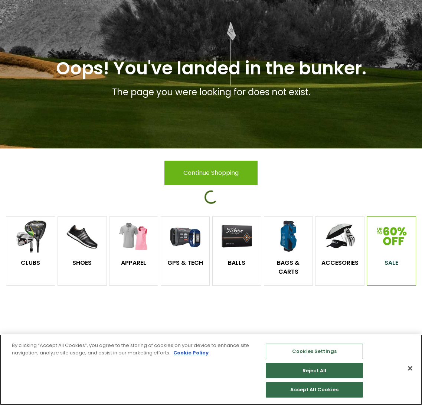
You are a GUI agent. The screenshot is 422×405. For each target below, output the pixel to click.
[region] (211, 369)
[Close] (410, 368)
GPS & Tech (185, 262)
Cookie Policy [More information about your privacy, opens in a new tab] (191, 352)
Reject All (314, 370)
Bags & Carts (288, 267)
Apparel (133, 262)
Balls (236, 262)
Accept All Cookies (314, 389)
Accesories (340, 262)
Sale (391, 262)
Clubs (30, 262)
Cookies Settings (314, 351)
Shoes (82, 262)
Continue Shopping (211, 172)
